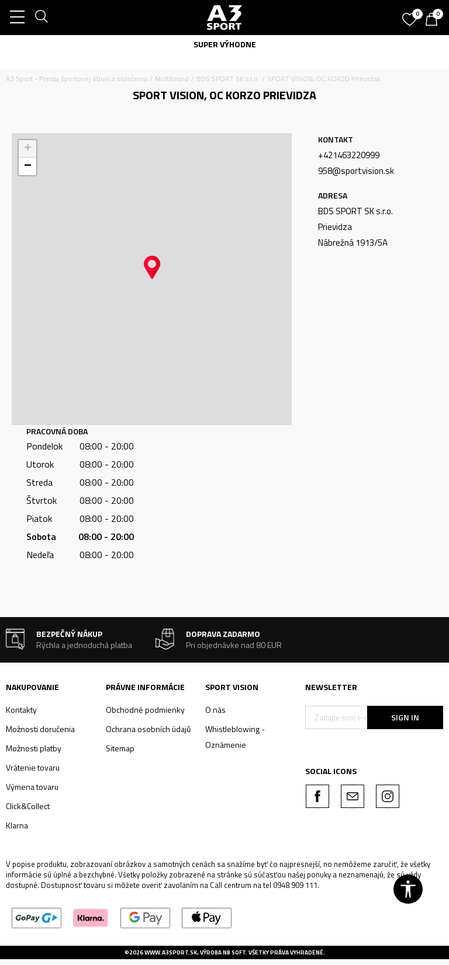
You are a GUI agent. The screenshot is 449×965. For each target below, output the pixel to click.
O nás (215, 709)
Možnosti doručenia (40, 729)
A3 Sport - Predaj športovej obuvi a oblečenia (76, 78)
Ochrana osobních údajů (148, 729)
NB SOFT (234, 952)
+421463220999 (348, 155)
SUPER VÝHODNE (225, 44)
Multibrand (172, 78)
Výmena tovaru (32, 787)
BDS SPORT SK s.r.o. (228, 78)
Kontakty (21, 709)
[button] (152, 267)
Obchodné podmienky (145, 709)
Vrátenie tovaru (33, 767)
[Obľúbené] (411, 15)
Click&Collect (28, 806)
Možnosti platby (33, 748)
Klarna (17, 825)
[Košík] (434, 20)
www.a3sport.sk (170, 952)
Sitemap (120, 748)
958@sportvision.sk (356, 170)
